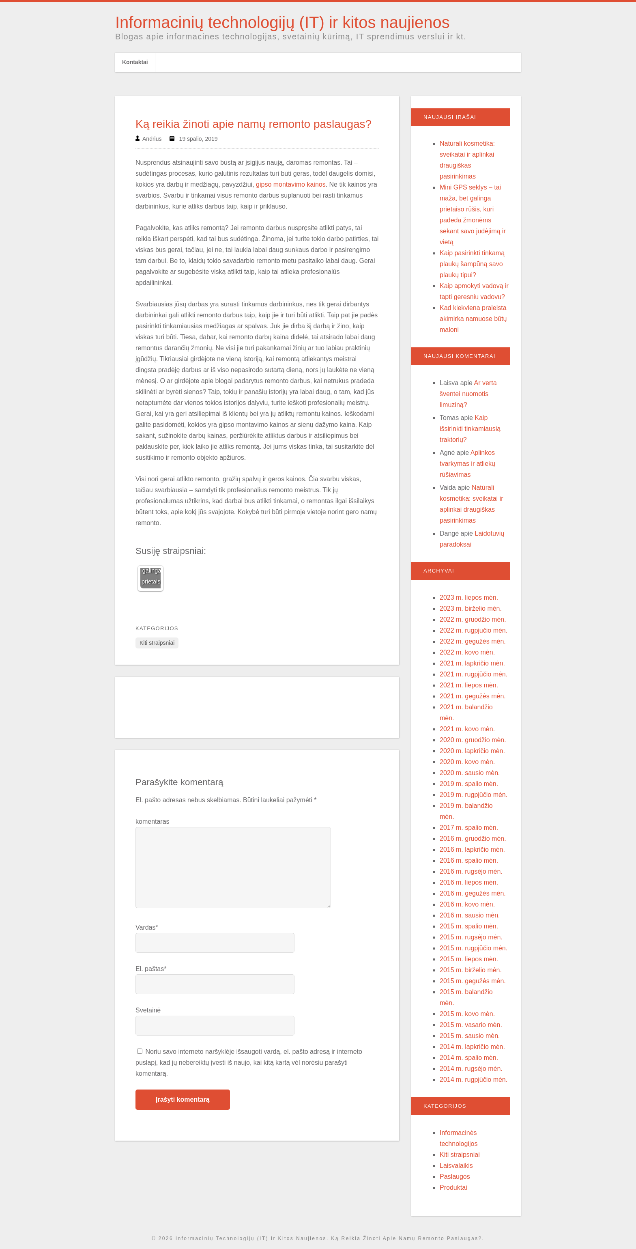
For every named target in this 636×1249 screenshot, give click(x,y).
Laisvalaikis (456, 1165)
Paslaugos (455, 1176)
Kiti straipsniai (157, 643)
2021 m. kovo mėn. (467, 729)
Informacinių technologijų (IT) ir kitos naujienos (282, 22)
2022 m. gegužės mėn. (473, 641)
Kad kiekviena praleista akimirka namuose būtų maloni (473, 318)
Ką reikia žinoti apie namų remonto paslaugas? (253, 124)
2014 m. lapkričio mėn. (472, 1046)
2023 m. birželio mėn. (471, 608)
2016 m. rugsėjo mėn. (471, 871)
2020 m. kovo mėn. (467, 761)
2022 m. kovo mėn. (467, 652)
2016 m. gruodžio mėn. (473, 838)
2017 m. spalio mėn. (469, 827)
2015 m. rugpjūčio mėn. (473, 948)
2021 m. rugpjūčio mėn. (473, 674)
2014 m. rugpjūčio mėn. (473, 1079)
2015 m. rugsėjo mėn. (471, 937)
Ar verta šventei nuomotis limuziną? (468, 393)
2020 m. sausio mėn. (470, 772)
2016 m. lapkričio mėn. (472, 849)
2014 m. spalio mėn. (469, 1057)
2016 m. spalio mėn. (469, 860)
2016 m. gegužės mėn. (473, 893)
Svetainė (148, 1010)
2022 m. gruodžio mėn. (473, 619)
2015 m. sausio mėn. (470, 1035)
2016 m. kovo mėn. (467, 904)
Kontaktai (135, 62)
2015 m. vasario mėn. (471, 1024)
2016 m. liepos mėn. (469, 882)
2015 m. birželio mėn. (471, 970)
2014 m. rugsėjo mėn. (471, 1068)
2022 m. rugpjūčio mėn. (473, 630)
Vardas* (146, 927)
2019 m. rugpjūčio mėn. (473, 794)
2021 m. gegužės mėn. (473, 696)
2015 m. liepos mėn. (469, 959)
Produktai (453, 1187)
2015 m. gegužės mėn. (473, 981)
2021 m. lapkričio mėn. (472, 663)
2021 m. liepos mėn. (469, 685)
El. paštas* (150, 968)
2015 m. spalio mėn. (469, 926)
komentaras (152, 821)
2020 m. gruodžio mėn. (473, 739)
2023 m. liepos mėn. (469, 597)
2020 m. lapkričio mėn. (472, 750)
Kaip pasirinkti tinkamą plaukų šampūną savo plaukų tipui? (472, 264)
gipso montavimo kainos (291, 184)
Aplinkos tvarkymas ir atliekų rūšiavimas (467, 463)
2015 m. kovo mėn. (467, 1013)
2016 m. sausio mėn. (470, 915)
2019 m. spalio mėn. (469, 783)
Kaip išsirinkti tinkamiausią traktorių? (470, 428)
